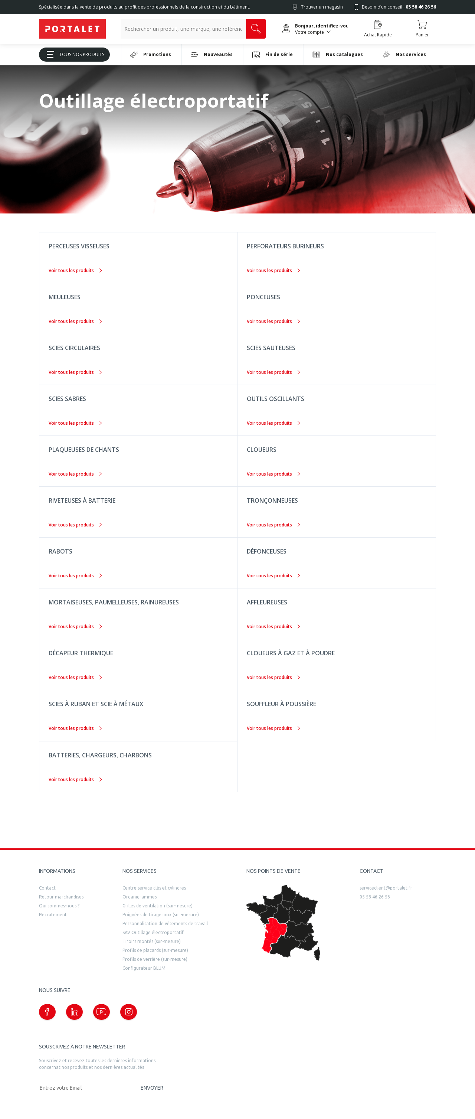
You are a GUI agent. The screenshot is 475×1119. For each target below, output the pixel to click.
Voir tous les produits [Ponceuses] (273, 321)
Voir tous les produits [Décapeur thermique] (75, 677)
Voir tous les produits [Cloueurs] (273, 474)
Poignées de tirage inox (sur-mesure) (160, 914)
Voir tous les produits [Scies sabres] (75, 423)
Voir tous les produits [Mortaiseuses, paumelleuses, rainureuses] (75, 626)
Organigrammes (139, 896)
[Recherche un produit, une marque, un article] (183, 29)
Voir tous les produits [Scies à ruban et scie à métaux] (75, 728)
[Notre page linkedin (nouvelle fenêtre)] (74, 1012)
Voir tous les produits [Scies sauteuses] (273, 372)
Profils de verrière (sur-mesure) (154, 959)
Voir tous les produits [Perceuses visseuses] (75, 270)
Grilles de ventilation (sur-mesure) (157, 905)
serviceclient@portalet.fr (386, 887)
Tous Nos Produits (72, 54)
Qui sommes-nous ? (59, 905)
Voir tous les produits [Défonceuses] (273, 575)
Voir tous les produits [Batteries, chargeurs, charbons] (75, 779)
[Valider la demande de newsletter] (148, 1088)
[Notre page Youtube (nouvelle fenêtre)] (101, 1012)
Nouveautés (212, 54)
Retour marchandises (61, 896)
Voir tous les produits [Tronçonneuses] (273, 525)
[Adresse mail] (86, 1088)
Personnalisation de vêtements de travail (165, 923)
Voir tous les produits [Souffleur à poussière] (273, 728)
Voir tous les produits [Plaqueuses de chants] (75, 474)
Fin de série (272, 54)
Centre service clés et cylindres (154, 887)
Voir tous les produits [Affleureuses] (273, 626)
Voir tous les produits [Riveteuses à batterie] (75, 525)
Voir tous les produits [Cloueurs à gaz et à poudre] (273, 677)
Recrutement (53, 914)
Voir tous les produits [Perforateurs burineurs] (273, 270)
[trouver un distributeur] (283, 923)
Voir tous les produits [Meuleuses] (75, 321)
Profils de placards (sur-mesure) (155, 950)
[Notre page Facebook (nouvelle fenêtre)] (47, 1012)
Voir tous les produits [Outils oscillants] (273, 423)
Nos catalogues (337, 54)
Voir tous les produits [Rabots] (75, 575)
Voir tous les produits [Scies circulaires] (75, 372)
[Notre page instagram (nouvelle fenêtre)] (128, 1012)
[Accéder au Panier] (422, 29)
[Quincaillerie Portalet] (72, 29)
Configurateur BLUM (144, 968)
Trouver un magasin (322, 7)
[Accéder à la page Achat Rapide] (378, 29)
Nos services (404, 54)
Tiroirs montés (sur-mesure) (151, 941)
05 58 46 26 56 (375, 896)
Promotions (150, 54)
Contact (47, 887)
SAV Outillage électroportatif (153, 932)
